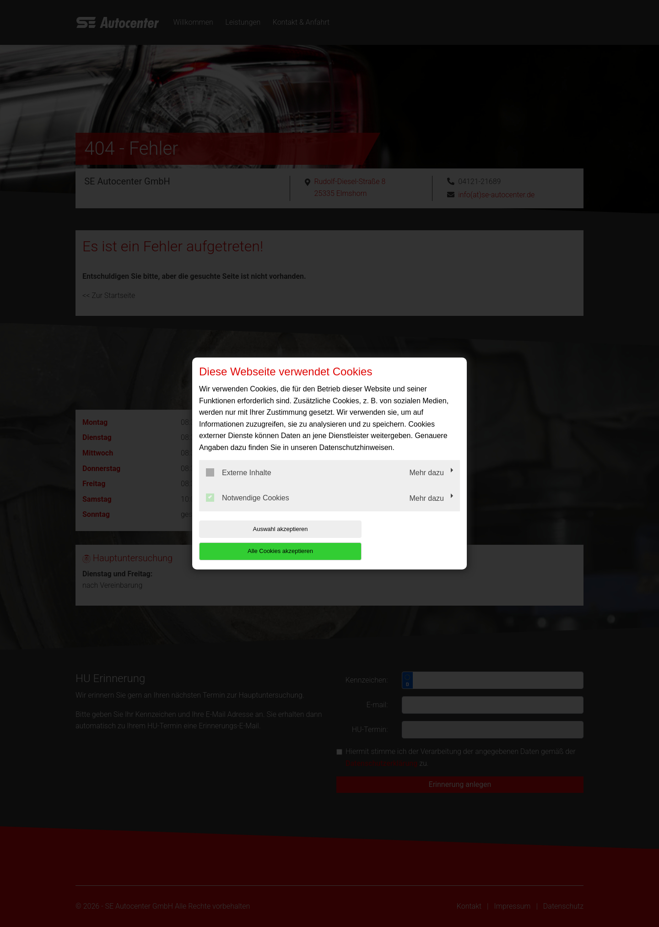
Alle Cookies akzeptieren (401, 540)
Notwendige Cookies (247, 509)
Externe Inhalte (238, 483)
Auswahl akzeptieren (257, 540)
